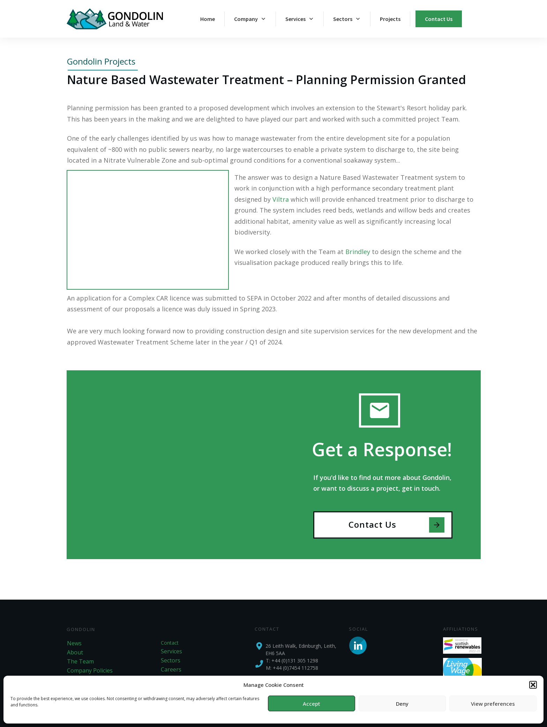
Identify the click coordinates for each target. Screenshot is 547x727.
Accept (311, 703)
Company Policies (90, 670)
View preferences (493, 703)
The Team (80, 661)
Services (171, 651)
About (75, 652)
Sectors (170, 660)
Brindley (357, 251)
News (74, 643)
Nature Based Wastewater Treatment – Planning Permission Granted (266, 80)
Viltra (280, 199)
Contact (170, 642)
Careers (171, 669)
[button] (533, 684)
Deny (402, 703)
